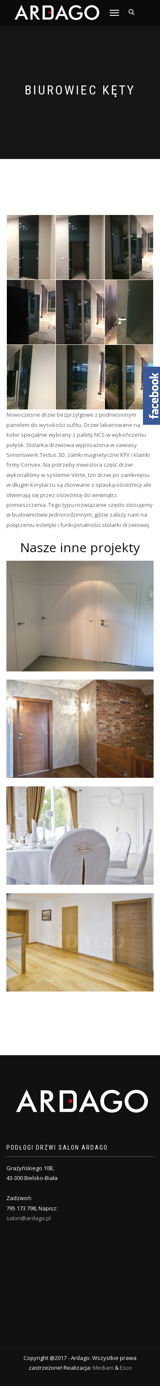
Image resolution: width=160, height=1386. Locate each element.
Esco (126, 1367)
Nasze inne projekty (80, 547)
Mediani (103, 1367)
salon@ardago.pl (28, 1218)
